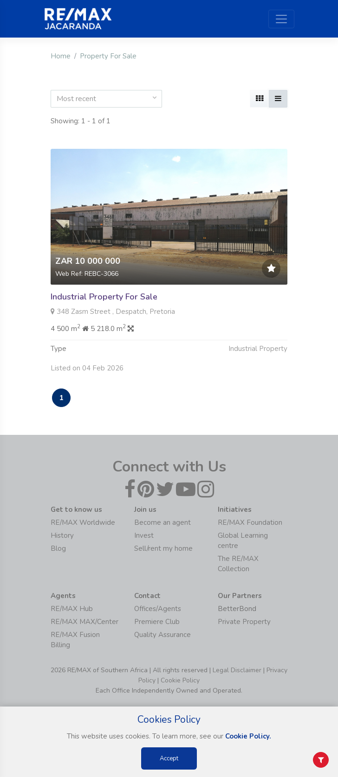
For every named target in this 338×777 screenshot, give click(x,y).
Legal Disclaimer (237, 670)
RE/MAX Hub (72, 608)
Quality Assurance (162, 634)
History (62, 535)
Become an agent (162, 522)
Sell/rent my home (163, 548)
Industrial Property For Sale (104, 296)
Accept (169, 758)
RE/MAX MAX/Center (84, 621)
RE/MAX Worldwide (83, 522)
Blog (58, 548)
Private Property (244, 621)
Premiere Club (157, 621)
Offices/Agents (157, 608)
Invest (144, 535)
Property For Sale (108, 56)
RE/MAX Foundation (250, 522)
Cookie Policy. (248, 736)
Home (61, 56)
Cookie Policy (180, 680)
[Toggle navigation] (281, 19)
